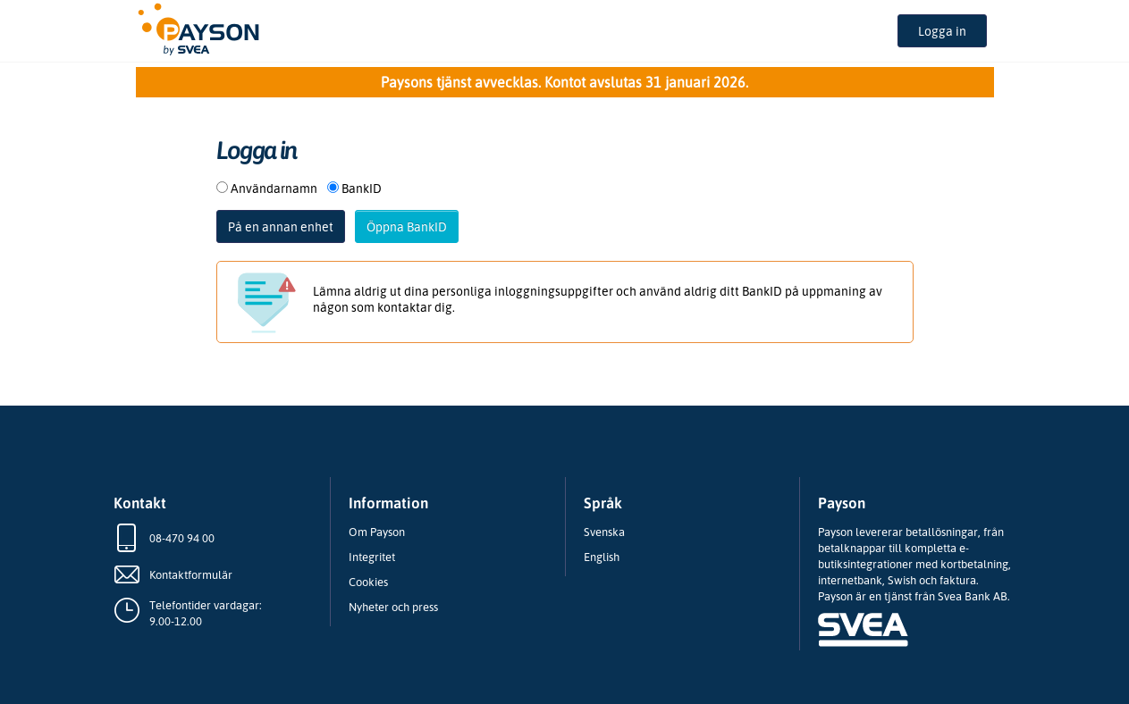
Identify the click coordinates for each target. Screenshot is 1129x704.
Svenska (604, 531)
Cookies (368, 581)
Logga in (942, 30)
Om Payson (377, 531)
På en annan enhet (280, 226)
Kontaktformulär (190, 574)
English (601, 556)
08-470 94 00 (182, 538)
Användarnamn (274, 188)
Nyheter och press (393, 606)
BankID (361, 188)
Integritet (372, 556)
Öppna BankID (407, 226)
